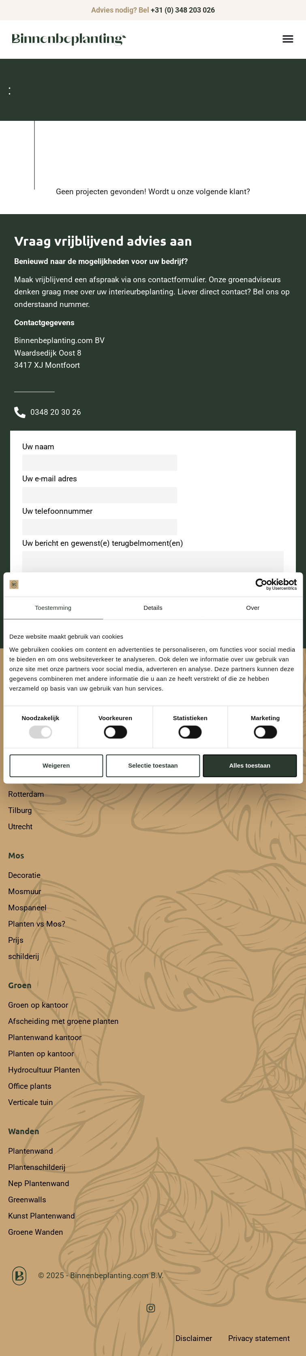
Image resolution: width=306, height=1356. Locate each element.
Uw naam (99, 455)
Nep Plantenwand (38, 1183)
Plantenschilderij (37, 1167)
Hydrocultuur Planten (44, 1070)
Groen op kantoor (38, 1005)
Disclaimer (193, 1338)
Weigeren (56, 765)
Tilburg (20, 810)
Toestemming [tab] (53, 607)
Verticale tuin (30, 1102)
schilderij (23, 956)
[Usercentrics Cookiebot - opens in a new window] (261, 584)
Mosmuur (24, 891)
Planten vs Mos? (36, 924)
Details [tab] (153, 607)
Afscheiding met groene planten (63, 1021)
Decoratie (24, 875)
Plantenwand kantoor (44, 1037)
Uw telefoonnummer (99, 519)
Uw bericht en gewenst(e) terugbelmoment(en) (153, 568)
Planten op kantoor (41, 1053)
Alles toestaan (249, 765)
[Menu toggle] (288, 39)
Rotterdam (26, 794)
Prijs (16, 940)
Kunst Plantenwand (41, 1216)
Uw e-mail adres (99, 487)
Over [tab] (252, 607)
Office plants (29, 1086)
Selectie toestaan (153, 765)
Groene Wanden (35, 1232)
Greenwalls (27, 1199)
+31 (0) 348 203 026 (183, 10)
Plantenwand (30, 1151)
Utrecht (20, 826)
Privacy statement (259, 1338)
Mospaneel (27, 907)
